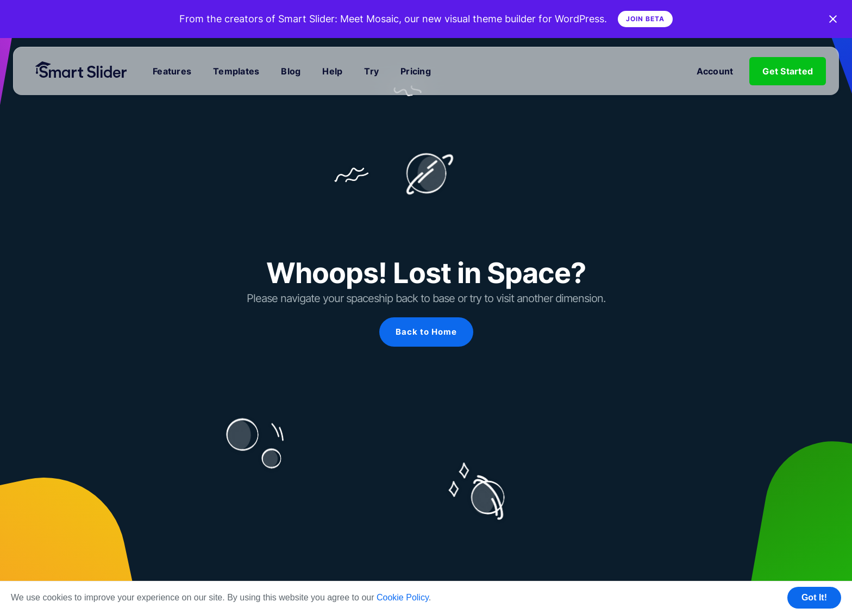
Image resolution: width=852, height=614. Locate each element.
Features (172, 71)
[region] (426, 312)
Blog (290, 71)
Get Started (787, 71)
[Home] (85, 71)
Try (371, 71)
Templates (236, 71)
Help (332, 71)
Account (715, 71)
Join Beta (645, 19)
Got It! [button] (814, 597)
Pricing (415, 71)
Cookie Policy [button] (403, 597)
